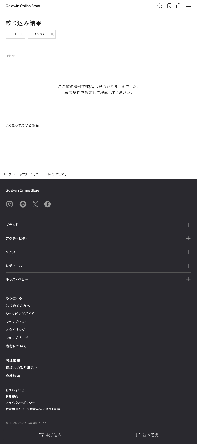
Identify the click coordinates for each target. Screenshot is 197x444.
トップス (22, 174)
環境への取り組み (22, 368)
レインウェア (39, 34)
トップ (8, 174)
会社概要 (15, 376)
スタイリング (15, 329)
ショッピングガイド (20, 313)
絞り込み (50, 435)
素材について (16, 346)
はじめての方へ (18, 305)
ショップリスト (16, 322)
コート (13, 34)
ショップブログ (17, 338)
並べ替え (147, 435)
